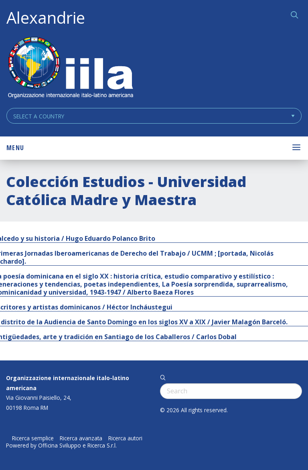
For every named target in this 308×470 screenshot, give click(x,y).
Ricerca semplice (33, 438)
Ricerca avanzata (81, 438)
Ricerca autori (125, 438)
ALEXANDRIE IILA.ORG (70, 68)
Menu (15, 147)
